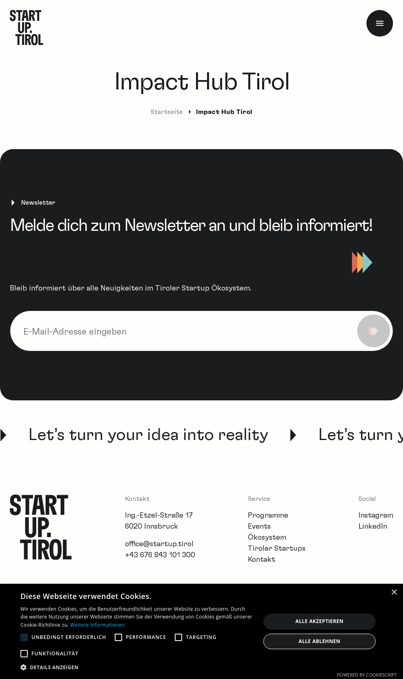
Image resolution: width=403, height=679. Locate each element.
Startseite (167, 112)
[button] (136, 667)
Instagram (375, 515)
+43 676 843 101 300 (160, 555)
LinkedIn (372, 526)
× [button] (394, 593)
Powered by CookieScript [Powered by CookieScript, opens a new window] (367, 675)
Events (259, 526)
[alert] (201, 631)
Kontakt (261, 559)
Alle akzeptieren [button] (320, 621)
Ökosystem (267, 537)
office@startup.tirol (159, 544)
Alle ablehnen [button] (319, 641)
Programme (268, 515)
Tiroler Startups (276, 548)
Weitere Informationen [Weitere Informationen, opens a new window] (97, 624)
